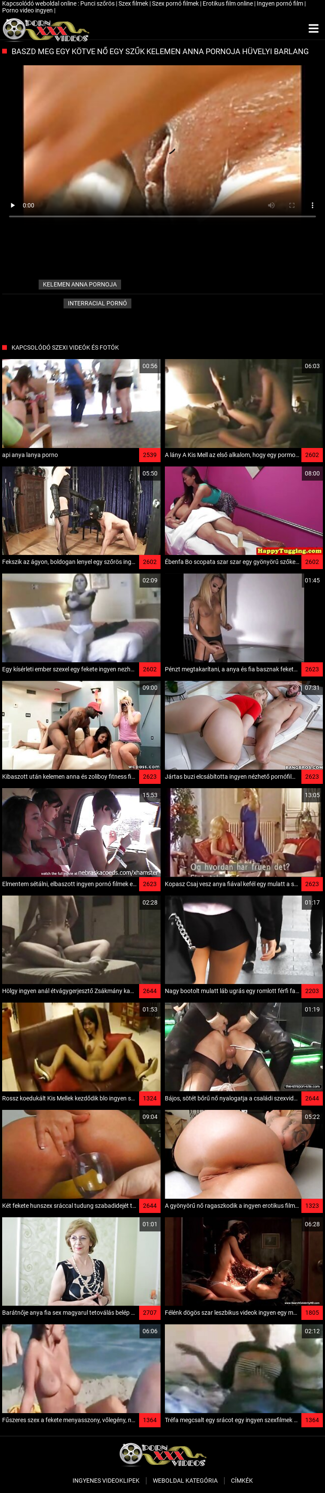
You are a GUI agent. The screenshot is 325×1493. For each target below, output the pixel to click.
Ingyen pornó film (280, 3)
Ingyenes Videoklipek (106, 1480)
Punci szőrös (98, 3)
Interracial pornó (97, 303)
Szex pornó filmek (176, 3)
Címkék (242, 1480)
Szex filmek (133, 3)
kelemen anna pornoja (80, 284)
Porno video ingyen (28, 10)
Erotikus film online (228, 3)
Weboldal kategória (185, 1480)
